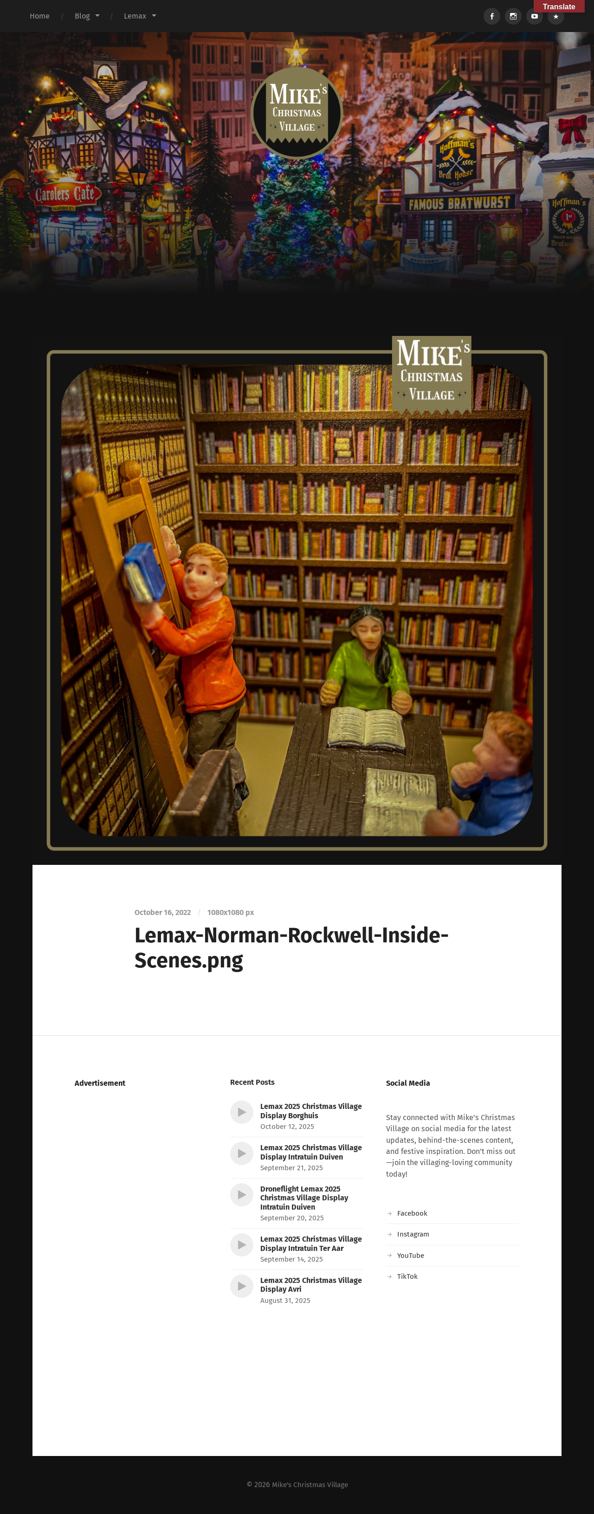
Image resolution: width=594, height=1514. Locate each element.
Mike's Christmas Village (309, 1484)
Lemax (135, 16)
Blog (82, 16)
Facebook (413, 1213)
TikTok (407, 1276)
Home (40, 16)
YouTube (411, 1255)
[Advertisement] (297, 266)
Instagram (414, 1234)
